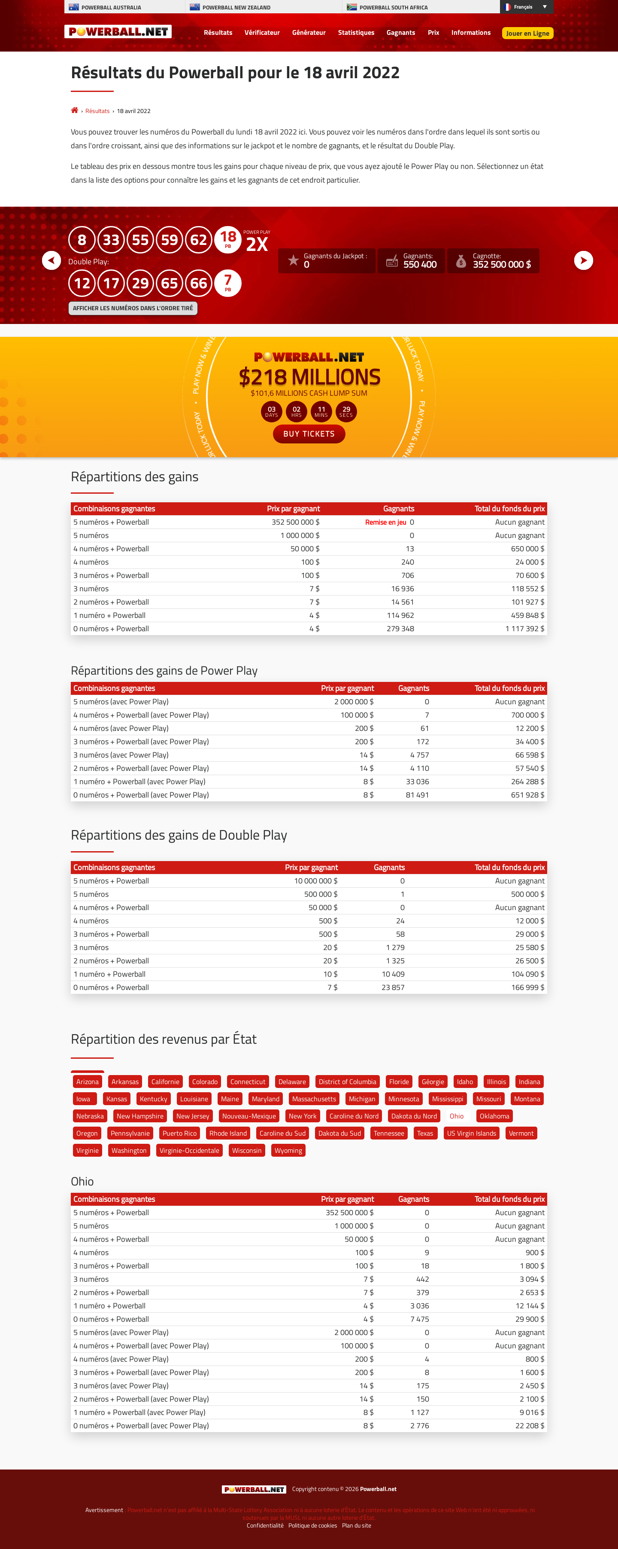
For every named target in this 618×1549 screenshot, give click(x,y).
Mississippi (448, 1099)
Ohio (457, 1116)
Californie (165, 1081)
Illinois (496, 1081)
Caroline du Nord (354, 1116)
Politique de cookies (312, 1525)
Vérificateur (262, 32)
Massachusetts (314, 1099)
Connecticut (248, 1081)
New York (303, 1116)
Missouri (488, 1099)
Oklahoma (494, 1116)
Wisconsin (247, 1150)
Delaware (292, 1081)
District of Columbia (347, 1081)
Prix (433, 32)
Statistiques (356, 32)
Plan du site (356, 1525)
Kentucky (153, 1099)
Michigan (362, 1099)
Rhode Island (228, 1133)
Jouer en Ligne (527, 33)
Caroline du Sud (283, 1133)
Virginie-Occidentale (189, 1150)
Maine (230, 1099)
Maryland (265, 1099)
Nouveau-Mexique (249, 1116)
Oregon (87, 1133)
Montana (527, 1099)
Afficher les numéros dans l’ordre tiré (133, 308)
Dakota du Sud (339, 1133)
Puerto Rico (180, 1133)
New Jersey (192, 1116)
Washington (129, 1150)
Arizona (87, 1081)
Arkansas (125, 1081)
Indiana (529, 1081)
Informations (471, 32)
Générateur (309, 32)
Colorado (205, 1081)
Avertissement (104, 1510)
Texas (425, 1133)
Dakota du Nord (414, 1116)
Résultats (218, 32)
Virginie (87, 1150)
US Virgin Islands (471, 1133)
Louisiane (194, 1099)
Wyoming (288, 1150)
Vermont (521, 1133)
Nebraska (90, 1116)
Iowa (83, 1099)
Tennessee (389, 1133)
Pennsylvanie (130, 1133)
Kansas (116, 1099)
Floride (399, 1081)
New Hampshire (140, 1116)
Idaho (465, 1081)
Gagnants (401, 32)
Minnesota (403, 1099)
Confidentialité (265, 1525)
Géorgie (433, 1081)
